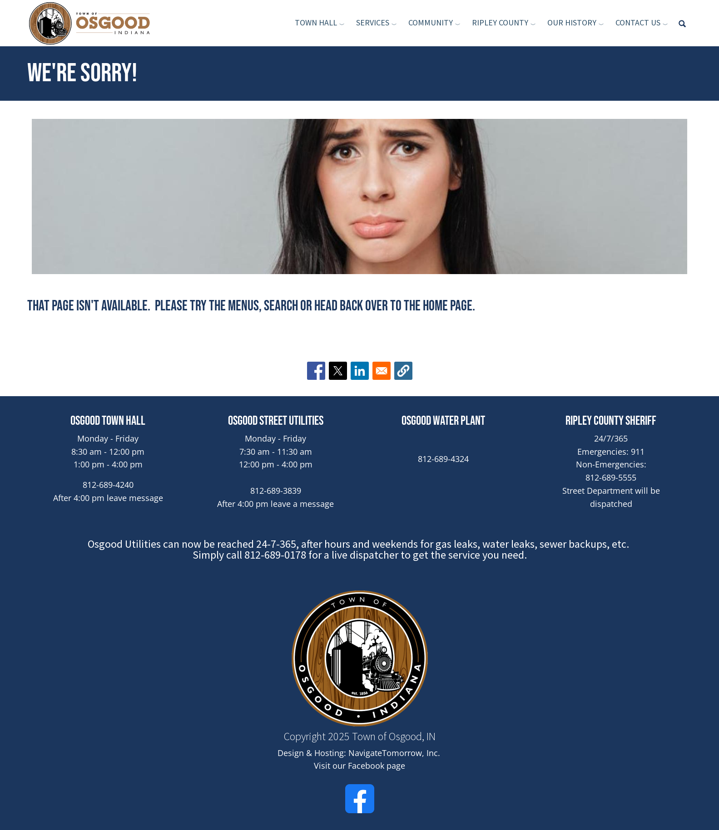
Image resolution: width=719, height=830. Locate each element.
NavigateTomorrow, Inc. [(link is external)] (394, 752)
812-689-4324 (443, 458)
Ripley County (500, 22)
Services (372, 22)
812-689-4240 (108, 484)
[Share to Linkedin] (360, 371)
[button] (403, 371)
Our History (571, 22)
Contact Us (637, 22)
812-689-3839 (275, 490)
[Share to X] (338, 371)
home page (447, 306)
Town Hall (316, 22)
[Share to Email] (381, 371)
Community (430, 22)
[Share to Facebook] (316, 371)
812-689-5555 (610, 477)
